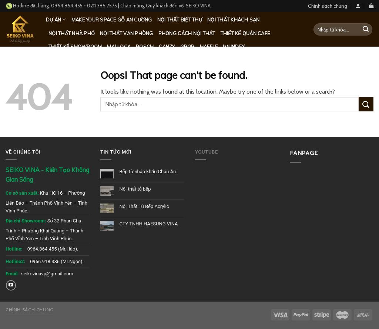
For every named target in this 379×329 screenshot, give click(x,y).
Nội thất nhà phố (71, 33)
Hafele (209, 47)
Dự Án (56, 19)
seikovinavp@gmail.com (47, 273)
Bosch (145, 47)
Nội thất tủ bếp (135, 189)
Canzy (167, 47)
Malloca (119, 47)
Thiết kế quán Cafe (245, 33)
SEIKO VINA (198, 6)
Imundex (234, 47)
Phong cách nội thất (186, 33)
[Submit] (365, 29)
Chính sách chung (327, 6)
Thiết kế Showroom (75, 47)
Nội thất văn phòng (126, 33)
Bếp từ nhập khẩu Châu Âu (147, 171)
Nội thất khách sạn (233, 20)
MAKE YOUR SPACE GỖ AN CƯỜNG (111, 20)
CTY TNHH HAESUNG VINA (148, 223)
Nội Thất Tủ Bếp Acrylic (144, 206)
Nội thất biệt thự (179, 20)
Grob (187, 47)
